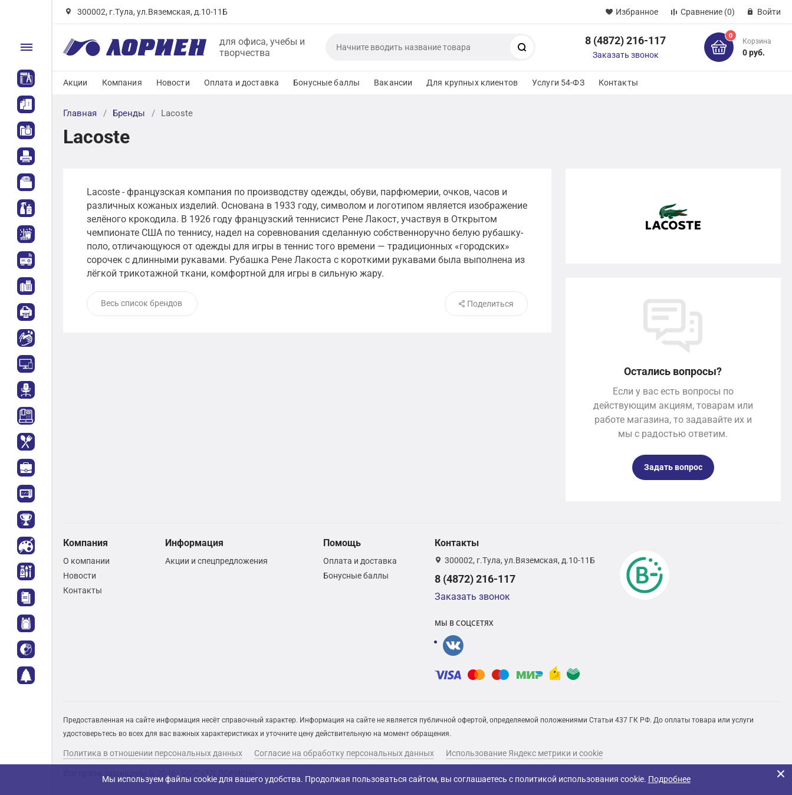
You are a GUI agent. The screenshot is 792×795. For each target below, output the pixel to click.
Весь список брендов (141, 303)
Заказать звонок (626, 55)
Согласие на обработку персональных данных (344, 753)
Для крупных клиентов (472, 82)
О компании (86, 561)
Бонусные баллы (326, 82)
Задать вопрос (673, 467)
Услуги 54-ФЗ (558, 82)
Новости (173, 82)
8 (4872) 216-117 (625, 40)
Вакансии (393, 82)
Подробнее (669, 779)
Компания (122, 82)
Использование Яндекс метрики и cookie (524, 753)
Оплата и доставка (241, 82)
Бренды (129, 113)
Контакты (618, 82)
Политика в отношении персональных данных (152, 753)
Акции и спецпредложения (216, 561)
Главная (80, 113)
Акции (75, 82)
